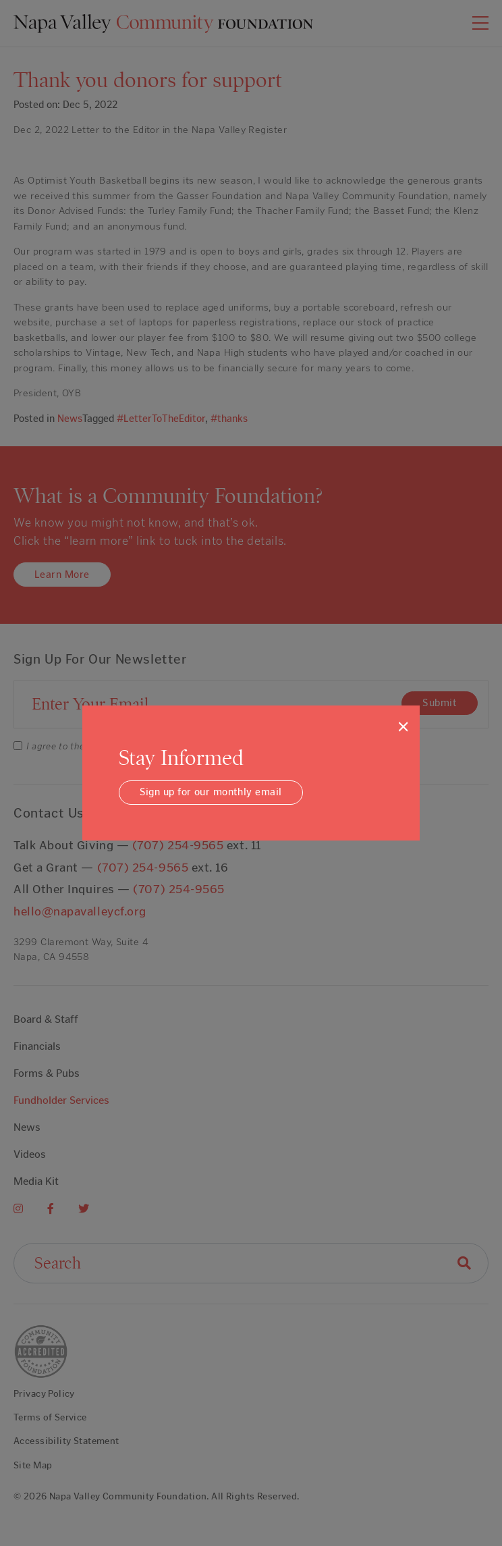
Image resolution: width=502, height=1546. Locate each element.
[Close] (403, 726)
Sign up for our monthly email (211, 792)
